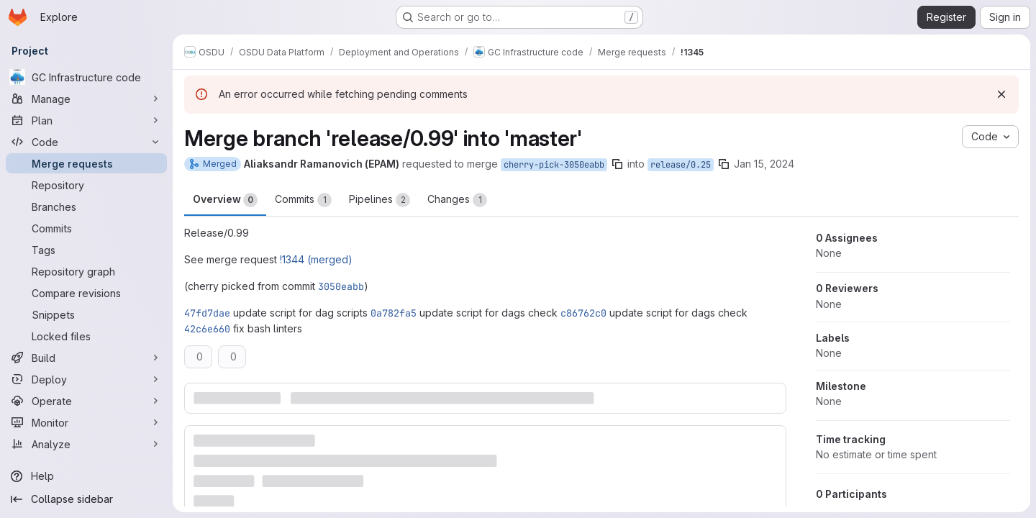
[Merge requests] (86, 163)
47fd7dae (207, 312)
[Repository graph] (86, 271)
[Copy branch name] (617, 164)
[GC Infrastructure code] (86, 77)
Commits (303, 200)
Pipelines (379, 200)
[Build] (86, 357)
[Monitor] (86, 422)
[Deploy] (86, 379)
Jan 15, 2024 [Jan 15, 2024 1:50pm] (764, 164)
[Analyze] (86, 444)
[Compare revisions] (86, 293)
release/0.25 (680, 165)
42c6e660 (207, 328)
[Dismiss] (1001, 94)
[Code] (86, 142)
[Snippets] (86, 314)
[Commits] (86, 228)
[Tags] (86, 250)
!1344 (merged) (316, 259)
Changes (457, 200)
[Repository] (86, 185)
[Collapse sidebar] (86, 499)
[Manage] (86, 98)
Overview (225, 200)
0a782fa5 (394, 312)
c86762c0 (583, 312)
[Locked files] (86, 336)
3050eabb (341, 286)
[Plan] (86, 120)
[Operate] (86, 401)
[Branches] (86, 206)
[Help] (86, 476)
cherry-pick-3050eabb (554, 165)
